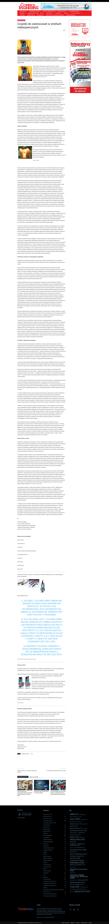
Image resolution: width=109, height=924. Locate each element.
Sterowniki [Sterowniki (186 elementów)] (83, 880)
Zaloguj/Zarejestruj (70, 15)
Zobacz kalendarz (21, 817)
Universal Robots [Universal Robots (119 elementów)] (81, 889)
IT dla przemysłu (47, 879)
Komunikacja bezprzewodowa (50, 893)
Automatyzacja (46, 825)
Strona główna (20, 18)
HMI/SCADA (46, 873)
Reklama (78, 922)
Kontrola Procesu (62, 11)
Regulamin (73, 922)
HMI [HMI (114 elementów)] (82, 837)
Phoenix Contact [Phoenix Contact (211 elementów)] (77, 856)
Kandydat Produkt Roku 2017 (49, 881)
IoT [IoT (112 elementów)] (72, 847)
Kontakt (90, 922)
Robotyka (23, 13)
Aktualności (58, 13)
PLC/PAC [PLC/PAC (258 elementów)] (75, 858)
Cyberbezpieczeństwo (33, 13)
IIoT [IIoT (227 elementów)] (73, 841)
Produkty (22, 15)
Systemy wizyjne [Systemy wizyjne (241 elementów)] (77, 882)
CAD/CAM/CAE (46, 837)
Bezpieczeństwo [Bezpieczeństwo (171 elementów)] (76, 828)
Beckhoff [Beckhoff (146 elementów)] (73, 826)
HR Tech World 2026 (26, 814)
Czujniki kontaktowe (47, 850)
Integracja (45, 877)
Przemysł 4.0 (23, 11)
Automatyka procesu (35, 11)
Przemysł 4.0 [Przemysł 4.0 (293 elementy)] (77, 860)
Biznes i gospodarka (47, 835)
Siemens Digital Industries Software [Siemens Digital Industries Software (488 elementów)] (79, 876)
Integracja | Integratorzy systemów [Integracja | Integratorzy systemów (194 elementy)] (77, 844)
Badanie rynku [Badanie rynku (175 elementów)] (75, 824)
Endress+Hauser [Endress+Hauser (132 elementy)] (75, 835)
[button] (90, 11)
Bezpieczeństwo (46, 829)
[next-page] (20, 798)
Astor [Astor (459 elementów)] (75, 819)
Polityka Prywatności (65, 922)
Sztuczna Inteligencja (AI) (49, 11)
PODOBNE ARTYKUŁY (23, 777)
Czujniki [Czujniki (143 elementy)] (81, 832)
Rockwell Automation (25, 753)
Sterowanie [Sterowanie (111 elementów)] (73, 880)
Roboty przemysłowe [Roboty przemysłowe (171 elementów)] (77, 864)
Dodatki (45, 852)
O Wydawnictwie (84, 922)
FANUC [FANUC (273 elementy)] (74, 837)
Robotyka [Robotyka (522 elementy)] (77, 862)
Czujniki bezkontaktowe (48, 848)
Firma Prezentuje (47, 864)
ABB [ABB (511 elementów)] (74, 814)
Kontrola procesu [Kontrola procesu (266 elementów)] (78, 849)
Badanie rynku (31, 15)
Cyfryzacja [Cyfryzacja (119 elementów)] (73, 832)
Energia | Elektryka (47, 860)
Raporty (66, 13)
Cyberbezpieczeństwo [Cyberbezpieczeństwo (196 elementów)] (78, 830)
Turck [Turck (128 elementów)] (72, 889)
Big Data (45, 833)
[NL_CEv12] (79, 36)
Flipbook (45, 868)
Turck (32, 753)
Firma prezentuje (76, 13)
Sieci (42, 13)
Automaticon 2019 (47, 818)
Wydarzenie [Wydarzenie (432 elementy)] (82, 891)
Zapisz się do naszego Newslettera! (55, 15)
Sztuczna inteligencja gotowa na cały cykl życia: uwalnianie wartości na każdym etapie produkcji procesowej (58, 793)
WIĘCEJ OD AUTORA (33, 777)
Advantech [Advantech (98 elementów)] (83, 814)
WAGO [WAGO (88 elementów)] (72, 891)
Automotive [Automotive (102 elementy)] (73, 821)
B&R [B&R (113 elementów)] (80, 821)
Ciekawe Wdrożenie (47, 839)
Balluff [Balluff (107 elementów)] (84, 824)
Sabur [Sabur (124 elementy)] (72, 872)
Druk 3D (45, 854)
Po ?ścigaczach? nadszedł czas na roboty (56, 770)
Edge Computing (47, 856)
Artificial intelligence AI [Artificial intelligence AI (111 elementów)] (76, 816)
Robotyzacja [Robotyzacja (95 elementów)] (73, 866)
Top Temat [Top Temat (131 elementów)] (84, 887)
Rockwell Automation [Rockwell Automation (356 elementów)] (78, 869)
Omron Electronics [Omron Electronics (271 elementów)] (78, 854)
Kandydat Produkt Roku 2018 (49, 883)
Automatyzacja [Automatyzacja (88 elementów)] (84, 819)
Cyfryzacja (45, 843)
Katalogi (45, 887)
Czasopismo (40, 15)
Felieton (45, 862)
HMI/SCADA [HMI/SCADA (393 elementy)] (77, 839)
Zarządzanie (49, 13)
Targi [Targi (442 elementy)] (74, 886)
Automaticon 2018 (47, 816)
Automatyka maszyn (74, 11)
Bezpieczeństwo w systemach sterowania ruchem (27, 771)
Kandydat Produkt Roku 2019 (49, 885)
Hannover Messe (47, 871)
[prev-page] (18, 798)
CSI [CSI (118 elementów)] (85, 828)
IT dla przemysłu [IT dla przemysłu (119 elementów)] (79, 847)
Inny (44, 875)
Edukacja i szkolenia (47, 858)
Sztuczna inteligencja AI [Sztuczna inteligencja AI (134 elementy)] (77, 884)
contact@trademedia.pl (49, 917)
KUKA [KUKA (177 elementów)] (73, 852)
